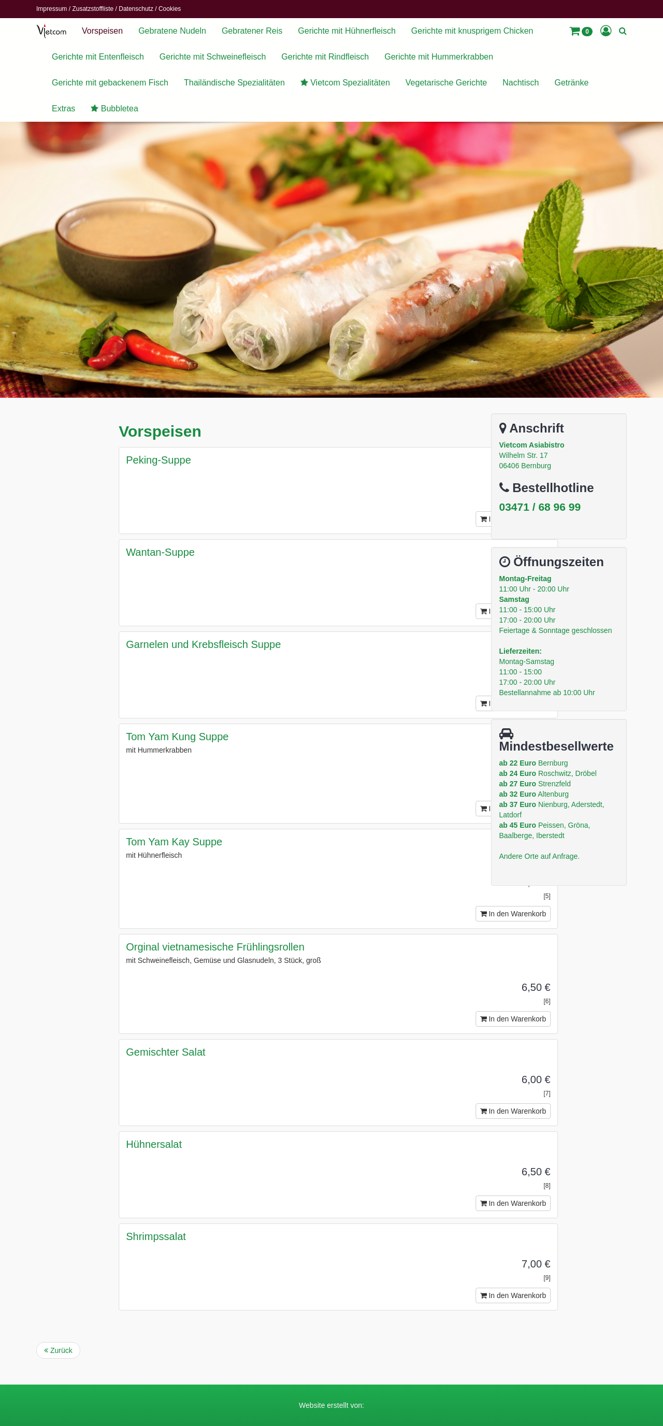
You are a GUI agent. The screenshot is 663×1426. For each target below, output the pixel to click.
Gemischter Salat (275, 1052)
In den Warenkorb (623, 914)
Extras (63, 108)
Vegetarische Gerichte (446, 82)
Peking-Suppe (268, 460)
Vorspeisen (102, 30)
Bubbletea (114, 108)
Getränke (571, 82)
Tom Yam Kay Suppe (284, 841)
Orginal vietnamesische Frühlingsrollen (325, 947)
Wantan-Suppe (270, 552)
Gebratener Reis (252, 30)
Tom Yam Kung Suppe (287, 736)
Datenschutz (136, 8)
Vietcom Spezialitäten (345, 82)
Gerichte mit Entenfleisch (98, 56)
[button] (580, 31)
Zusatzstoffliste (92, 8)
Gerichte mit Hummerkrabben (438, 56)
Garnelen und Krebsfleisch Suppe (313, 644)
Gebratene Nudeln (172, 30)
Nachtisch (520, 82)
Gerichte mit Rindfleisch (325, 56)
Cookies (169, 8)
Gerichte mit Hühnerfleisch (347, 30)
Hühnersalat (264, 1144)
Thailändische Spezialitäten (234, 82)
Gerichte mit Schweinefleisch (213, 56)
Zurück (58, 1350)
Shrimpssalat (266, 1236)
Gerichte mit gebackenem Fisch (110, 82)
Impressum (51, 8)
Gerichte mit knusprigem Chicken (472, 30)
